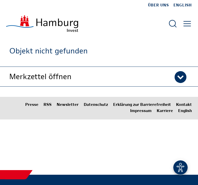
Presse (31, 105)
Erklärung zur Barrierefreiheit (142, 105)
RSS (48, 105)
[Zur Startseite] (42, 23)
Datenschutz (96, 105)
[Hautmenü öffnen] (187, 23)
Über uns (158, 5)
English (183, 5)
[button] (99, 76)
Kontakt (184, 105)
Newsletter (68, 105)
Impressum (141, 111)
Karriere (165, 111)
